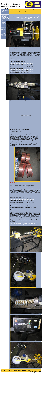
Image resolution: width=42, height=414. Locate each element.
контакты (33, 11)
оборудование (20, 11)
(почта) (29, 370)
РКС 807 (8, 18)
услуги (26, 11)
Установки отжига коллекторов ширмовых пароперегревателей (6, 15)
